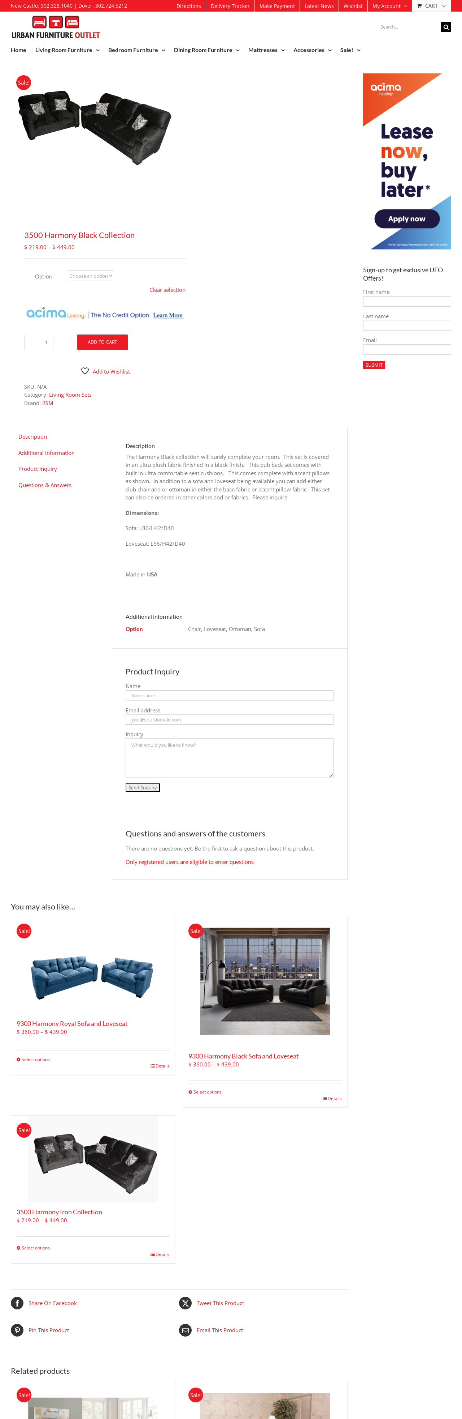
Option (43, 276)
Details (163, 1066)
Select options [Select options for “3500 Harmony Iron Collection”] (36, 1248)
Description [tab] (32, 436)
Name (133, 686)
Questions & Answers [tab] (44, 485)
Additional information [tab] (46, 452)
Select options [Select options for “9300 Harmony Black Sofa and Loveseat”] (207, 1092)
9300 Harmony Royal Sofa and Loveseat (72, 1023)
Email (370, 340)
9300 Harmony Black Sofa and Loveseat (243, 1056)
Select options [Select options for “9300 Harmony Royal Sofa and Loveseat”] (36, 1059)
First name (376, 291)
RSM (47, 402)
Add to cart (102, 342)
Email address (143, 710)
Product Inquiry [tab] (37, 468)
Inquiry (134, 734)
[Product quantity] (46, 342)
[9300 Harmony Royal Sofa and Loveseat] (93, 965)
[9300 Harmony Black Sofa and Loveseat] (265, 981)
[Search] (446, 27)
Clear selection (167, 289)
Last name (376, 316)
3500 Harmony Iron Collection (59, 1212)
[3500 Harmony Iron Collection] (93, 1159)
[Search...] (408, 27)
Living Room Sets (70, 394)
